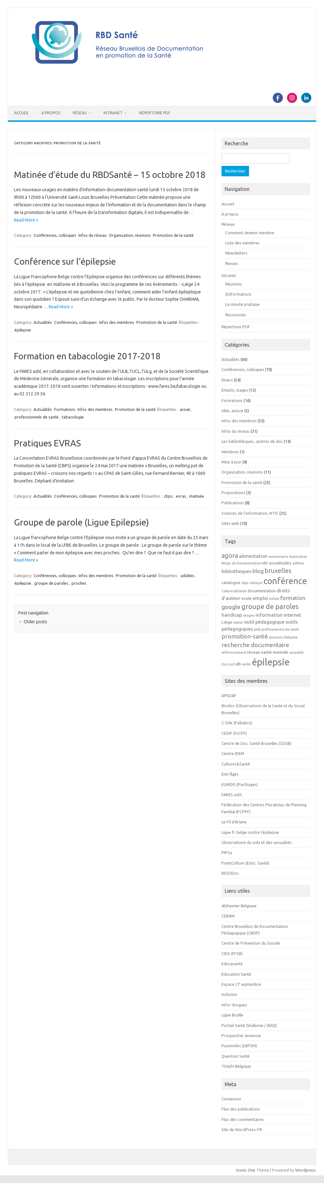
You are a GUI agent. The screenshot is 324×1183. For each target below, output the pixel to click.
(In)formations (238, 294)
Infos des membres (116, 322)
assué (185, 409)
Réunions (233, 284)
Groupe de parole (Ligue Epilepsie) (81, 522)
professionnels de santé (37, 417)
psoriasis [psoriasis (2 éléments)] (276, 637)
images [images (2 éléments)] (249, 615)
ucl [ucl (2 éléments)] (232, 664)
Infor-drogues (234, 1005)
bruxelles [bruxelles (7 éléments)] (278, 570)
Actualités (43, 322)
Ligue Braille (232, 1015)
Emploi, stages (234, 390)
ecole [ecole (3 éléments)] (246, 598)
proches (79, 583)
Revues (231, 263)
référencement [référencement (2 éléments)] (233, 652)
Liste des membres (242, 243)
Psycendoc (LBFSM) (239, 1045)
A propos (50, 113)
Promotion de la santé (173, 235)
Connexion (231, 1099)
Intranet (112, 113)
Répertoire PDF (154, 113)
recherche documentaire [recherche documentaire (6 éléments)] (255, 644)
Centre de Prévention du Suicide (250, 943)
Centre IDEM (232, 753)
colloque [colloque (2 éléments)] (256, 583)
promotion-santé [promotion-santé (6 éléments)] (244, 636)
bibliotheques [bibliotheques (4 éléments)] (236, 571)
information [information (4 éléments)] (269, 615)
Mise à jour (231, 462)
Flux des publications (240, 1109)
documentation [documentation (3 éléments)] (261, 590)
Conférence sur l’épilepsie (65, 261)
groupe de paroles (51, 583)
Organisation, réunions (130, 235)
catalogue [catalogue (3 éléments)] (230, 582)
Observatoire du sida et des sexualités (256, 842)
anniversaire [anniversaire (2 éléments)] (278, 556)
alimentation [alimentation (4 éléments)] (253, 556)
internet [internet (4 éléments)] (292, 615)
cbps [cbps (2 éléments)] (244, 583)
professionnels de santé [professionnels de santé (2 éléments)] (280, 629)
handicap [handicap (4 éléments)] (231, 615)
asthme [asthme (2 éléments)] (298, 563)
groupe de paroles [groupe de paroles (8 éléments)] (270, 606)
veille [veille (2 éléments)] (246, 664)
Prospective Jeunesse (241, 1035)
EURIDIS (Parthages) (239, 784)
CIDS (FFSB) (232, 953)
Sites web (230, 523)
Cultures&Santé (235, 764)
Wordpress (305, 1170)
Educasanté (232, 963)
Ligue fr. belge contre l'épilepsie (250, 832)
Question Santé (235, 1056)
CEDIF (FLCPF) (234, 733)
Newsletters (236, 253)
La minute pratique (242, 304)
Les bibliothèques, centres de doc (252, 441)
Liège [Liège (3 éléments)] (226, 622)
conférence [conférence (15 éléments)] (285, 581)
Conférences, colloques (55, 235)
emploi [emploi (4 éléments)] (260, 598)
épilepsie (23, 330)
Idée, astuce (232, 410)
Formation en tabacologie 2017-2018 (87, 356)
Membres (230, 452)
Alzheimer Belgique (239, 905)
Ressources (235, 314)
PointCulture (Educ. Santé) (245, 863)
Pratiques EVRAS (47, 443)
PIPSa (226, 852)
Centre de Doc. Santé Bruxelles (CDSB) (256, 743)
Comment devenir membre (249, 232)
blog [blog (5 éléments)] (258, 571)
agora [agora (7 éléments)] (229, 555)
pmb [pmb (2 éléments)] (257, 629)
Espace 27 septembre (241, 984)
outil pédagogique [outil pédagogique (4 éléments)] (264, 622)
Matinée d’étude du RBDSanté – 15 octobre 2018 (109, 174)
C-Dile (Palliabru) (236, 722)
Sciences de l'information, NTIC (249, 513)
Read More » (26, 220)
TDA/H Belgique (236, 1066)
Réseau (80, 113)
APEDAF (228, 695)
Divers (227, 380)
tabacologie (73, 417)
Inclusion (229, 994)
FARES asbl (231, 794)
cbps (168, 496)
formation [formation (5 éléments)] (292, 598)
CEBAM (228, 916)
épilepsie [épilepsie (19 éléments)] (271, 662)
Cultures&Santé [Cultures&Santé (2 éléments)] (233, 591)
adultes (187, 575)
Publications (232, 502)
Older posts (32, 621)
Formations (64, 409)
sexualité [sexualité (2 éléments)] (296, 652)
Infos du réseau (92, 235)
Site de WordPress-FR (241, 1129)
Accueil (21, 113)
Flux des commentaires (242, 1119)
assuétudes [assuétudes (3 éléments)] (280, 563)
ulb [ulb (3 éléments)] (238, 664)
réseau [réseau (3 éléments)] (253, 652)
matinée (196, 496)
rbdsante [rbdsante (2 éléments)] (291, 637)
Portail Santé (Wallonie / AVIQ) (249, 1025)
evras (181, 496)
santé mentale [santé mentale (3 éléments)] (274, 652)
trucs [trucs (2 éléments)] (225, 664)
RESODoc (230, 873)
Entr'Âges (230, 774)
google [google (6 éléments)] (230, 606)
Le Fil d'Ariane (233, 822)
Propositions (233, 492)
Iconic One (245, 1170)
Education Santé (236, 974)
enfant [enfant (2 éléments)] (274, 599)
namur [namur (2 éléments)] (238, 622)
